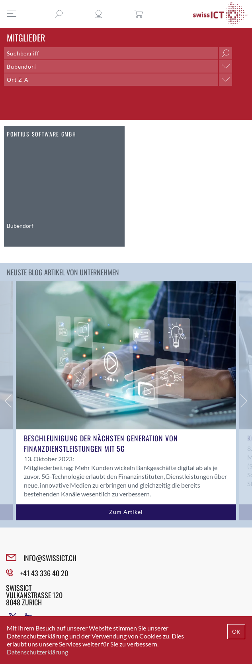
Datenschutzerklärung (37, 652)
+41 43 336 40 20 (44, 573)
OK (236, 631)
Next (244, 400)
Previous (8, 400)
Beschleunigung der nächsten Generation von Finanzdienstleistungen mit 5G (101, 443)
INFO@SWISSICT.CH (49, 558)
